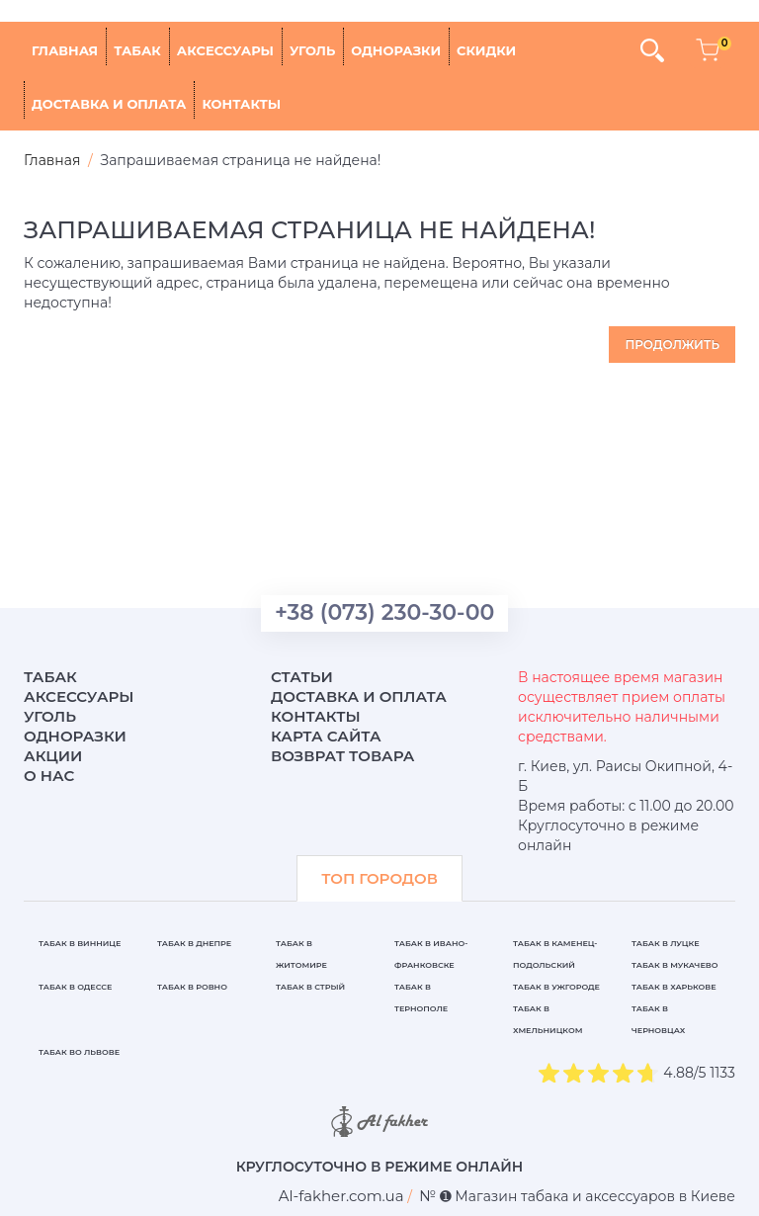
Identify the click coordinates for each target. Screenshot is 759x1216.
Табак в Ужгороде (556, 987)
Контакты (241, 104)
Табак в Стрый (310, 987)
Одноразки (396, 50)
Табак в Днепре (194, 943)
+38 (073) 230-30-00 (384, 612)
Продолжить (672, 344)
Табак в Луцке (666, 943)
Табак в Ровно (192, 987)
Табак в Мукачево (674, 965)
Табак (137, 50)
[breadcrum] (341, 1195)
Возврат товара (343, 755)
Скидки (486, 50)
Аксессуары (225, 50)
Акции (53, 755)
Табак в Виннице (80, 943)
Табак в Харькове (674, 987)
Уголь (312, 50)
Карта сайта (326, 736)
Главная (65, 50)
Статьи (302, 676)
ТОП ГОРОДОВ (379, 878)
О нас (49, 775)
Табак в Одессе (75, 987)
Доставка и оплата (109, 104)
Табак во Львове (79, 1052)
